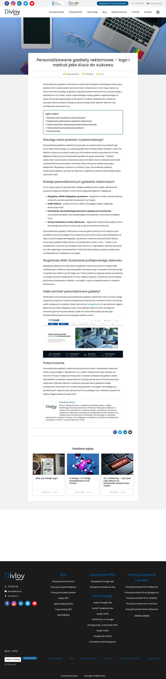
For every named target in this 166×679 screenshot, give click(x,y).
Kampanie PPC (75, 12)
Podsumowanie (53, 131)
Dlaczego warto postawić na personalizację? (66, 118)
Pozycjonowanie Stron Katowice (142, 609)
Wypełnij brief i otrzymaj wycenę (112, 3)
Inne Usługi (92, 12)
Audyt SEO (63, 598)
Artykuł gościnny (72, 74)
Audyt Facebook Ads (102, 608)
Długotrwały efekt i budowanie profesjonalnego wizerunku (72, 124)
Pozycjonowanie (56, 12)
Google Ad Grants (102, 636)
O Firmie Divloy (55, 658)
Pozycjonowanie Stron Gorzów (141, 603)
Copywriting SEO (63, 609)
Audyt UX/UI (103, 613)
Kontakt (148, 12)
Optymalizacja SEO (63, 603)
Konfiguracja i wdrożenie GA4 (103, 625)
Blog (104, 12)
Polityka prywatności (130, 658)
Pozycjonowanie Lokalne (63, 592)
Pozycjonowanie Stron (63, 581)
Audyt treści (103, 630)
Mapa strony (153, 658)
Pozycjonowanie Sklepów (63, 587)
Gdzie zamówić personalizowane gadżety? (65, 128)
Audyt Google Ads (102, 602)
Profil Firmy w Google (102, 619)
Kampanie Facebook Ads (102, 587)
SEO (63, 574)
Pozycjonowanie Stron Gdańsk (141, 598)
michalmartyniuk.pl (69, 676)
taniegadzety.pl (94, 304)
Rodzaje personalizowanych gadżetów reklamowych (69, 121)
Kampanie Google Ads (102, 581)
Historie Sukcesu (119, 12)
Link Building (63, 615)
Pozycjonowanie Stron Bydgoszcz (142, 592)
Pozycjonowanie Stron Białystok (142, 586)
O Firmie (135, 12)
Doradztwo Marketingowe (103, 641)
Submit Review (30, 658)
